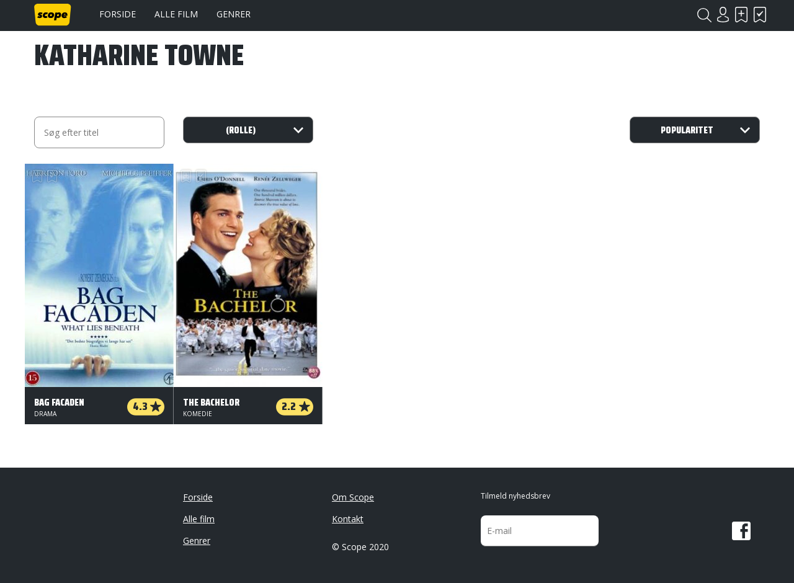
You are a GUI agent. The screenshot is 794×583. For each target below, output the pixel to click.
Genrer (233, 14)
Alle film (176, 14)
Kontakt (348, 519)
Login (722, 14)
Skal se (741, 14)
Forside (117, 14)
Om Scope (353, 497)
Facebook (741, 531)
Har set (760, 14)
